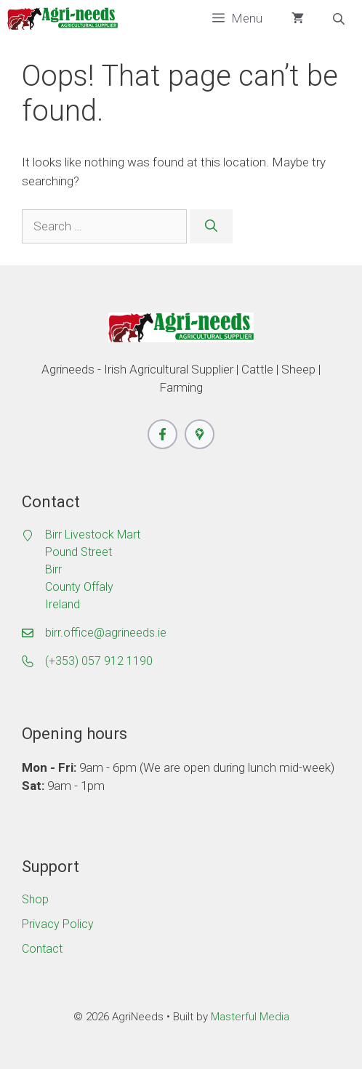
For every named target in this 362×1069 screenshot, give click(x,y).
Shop (35, 899)
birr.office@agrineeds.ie (105, 633)
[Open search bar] (340, 18)
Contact (42, 949)
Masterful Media (250, 1016)
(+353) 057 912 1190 (99, 661)
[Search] (211, 226)
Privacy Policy (58, 924)
